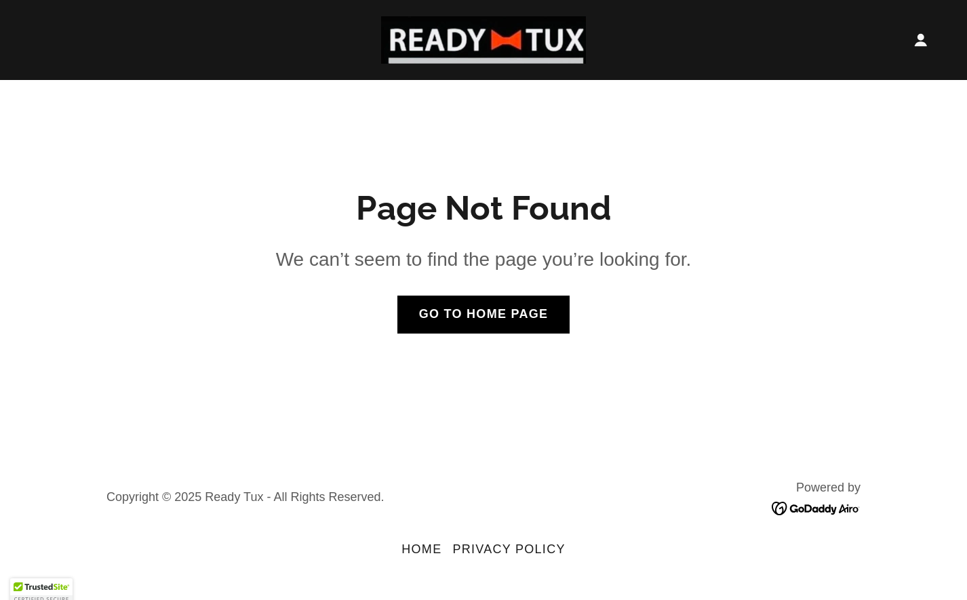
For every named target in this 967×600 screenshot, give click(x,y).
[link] (483, 38)
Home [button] (421, 549)
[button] (920, 40)
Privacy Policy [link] (508, 549)
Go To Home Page (484, 314)
